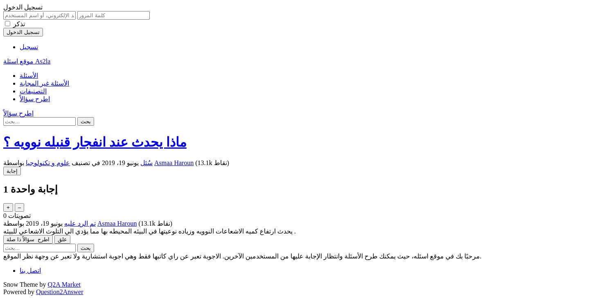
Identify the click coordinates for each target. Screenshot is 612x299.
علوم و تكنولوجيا (48, 162)
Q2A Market (64, 284)
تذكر (19, 23)
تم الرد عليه (80, 223)
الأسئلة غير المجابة (44, 83)
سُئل (146, 162)
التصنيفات (33, 91)
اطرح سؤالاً (35, 98)
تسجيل (29, 46)
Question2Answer (59, 291)
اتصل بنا (30, 270)
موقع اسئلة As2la (26, 61)
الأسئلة (29, 75)
